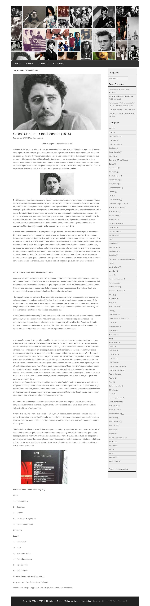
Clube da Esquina (115, 188)
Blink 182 (112, 156)
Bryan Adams (113, 168)
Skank (111, 394)
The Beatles (113, 418)
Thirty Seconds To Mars (116, 437)
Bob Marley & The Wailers (117, 160)
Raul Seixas (113, 362)
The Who (112, 433)
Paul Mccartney (114, 326)
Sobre (29, 63)
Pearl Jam (112, 330)
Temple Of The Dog (115, 414)
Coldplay (112, 192)
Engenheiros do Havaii (116, 207)
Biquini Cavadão (114, 152)
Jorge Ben (112, 255)
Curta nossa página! (118, 469)
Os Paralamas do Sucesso (117, 318)
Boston (111, 164)
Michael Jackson (114, 287)
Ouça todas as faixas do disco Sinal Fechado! (30, 582)
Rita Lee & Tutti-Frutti (116, 370)
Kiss (110, 263)
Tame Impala (113, 406)
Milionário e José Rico (116, 291)
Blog (18, 63)
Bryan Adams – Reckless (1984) (119, 90)
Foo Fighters (113, 219)
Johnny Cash (113, 251)
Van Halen (112, 457)
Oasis (111, 311)
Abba (110, 132)
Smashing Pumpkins (115, 398)
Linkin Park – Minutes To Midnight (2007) (122, 113)
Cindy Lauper (113, 184)
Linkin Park (112, 271)
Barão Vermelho (114, 144)
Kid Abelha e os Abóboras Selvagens (121, 259)
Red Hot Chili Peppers (116, 366)
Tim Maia (112, 445)
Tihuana (111, 441)
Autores (58, 63)
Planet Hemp (113, 342)
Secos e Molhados (115, 386)
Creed (111, 196)
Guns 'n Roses (114, 231)
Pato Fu (111, 322)
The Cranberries (114, 421)
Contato (43, 63)
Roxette (111, 378)
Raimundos (112, 354)
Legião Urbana (114, 267)
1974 (37, 588)
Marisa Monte (113, 283)
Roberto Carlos (114, 374)
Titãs (110, 449)
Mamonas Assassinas (116, 279)
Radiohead (112, 350)
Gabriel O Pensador (115, 223)
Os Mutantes (113, 314)
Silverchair (112, 390)
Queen (111, 346)
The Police (112, 430)
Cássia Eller (113, 172)
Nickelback (112, 299)
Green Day (112, 227)
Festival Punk (113, 215)
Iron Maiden (113, 243)
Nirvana (111, 303)
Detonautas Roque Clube (117, 204)
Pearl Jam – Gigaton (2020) (118, 109)
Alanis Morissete (114, 136)
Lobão (111, 275)
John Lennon (113, 247)
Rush (110, 382)
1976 (110, 128)
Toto (110, 453)
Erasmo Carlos (114, 211)
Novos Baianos (114, 307)
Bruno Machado (38, 138)
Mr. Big (111, 295)
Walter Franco (113, 461)
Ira (110, 239)
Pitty (110, 338)
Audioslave (112, 140)
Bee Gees (112, 148)
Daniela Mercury (114, 200)
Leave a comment (66, 588)
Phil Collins (112, 334)
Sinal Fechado (55, 588)
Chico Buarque (24, 588)
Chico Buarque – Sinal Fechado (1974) (42, 134)
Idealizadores (113, 235)
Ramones (112, 358)
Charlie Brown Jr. (114, 176)
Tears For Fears (114, 410)
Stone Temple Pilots (115, 402)
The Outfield (113, 425)
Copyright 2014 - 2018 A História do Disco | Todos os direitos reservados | (57, 601)
